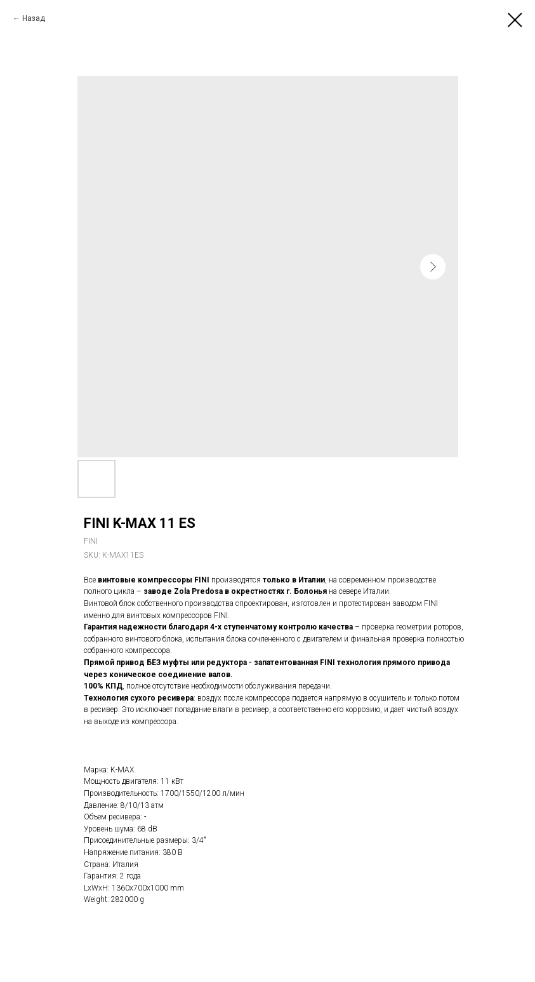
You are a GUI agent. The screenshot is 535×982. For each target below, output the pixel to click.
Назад (33, 18)
